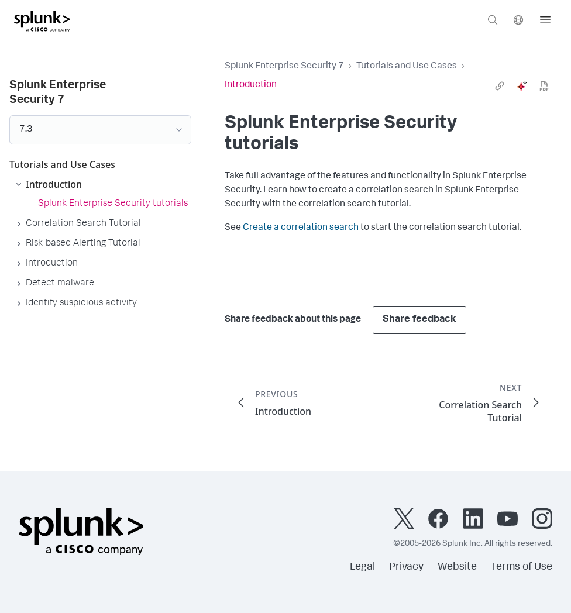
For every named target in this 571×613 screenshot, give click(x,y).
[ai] (522, 86)
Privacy (406, 567)
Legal (362, 567)
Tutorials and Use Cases (406, 66)
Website (457, 567)
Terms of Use (521, 567)
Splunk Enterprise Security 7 (284, 66)
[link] (499, 86)
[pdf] (544, 86)
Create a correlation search (301, 228)
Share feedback (419, 320)
